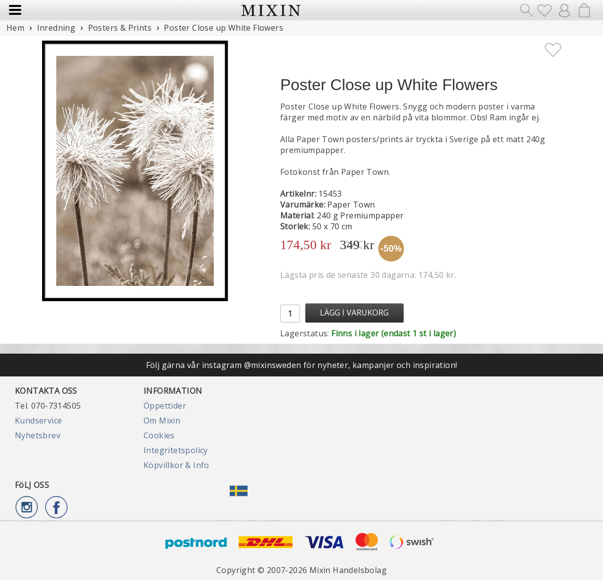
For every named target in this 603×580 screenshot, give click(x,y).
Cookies (159, 435)
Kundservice (38, 420)
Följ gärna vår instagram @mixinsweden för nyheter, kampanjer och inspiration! (301, 365)
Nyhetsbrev (37, 435)
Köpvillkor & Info (176, 465)
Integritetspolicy (176, 450)
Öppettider (165, 405)
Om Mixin (162, 420)
